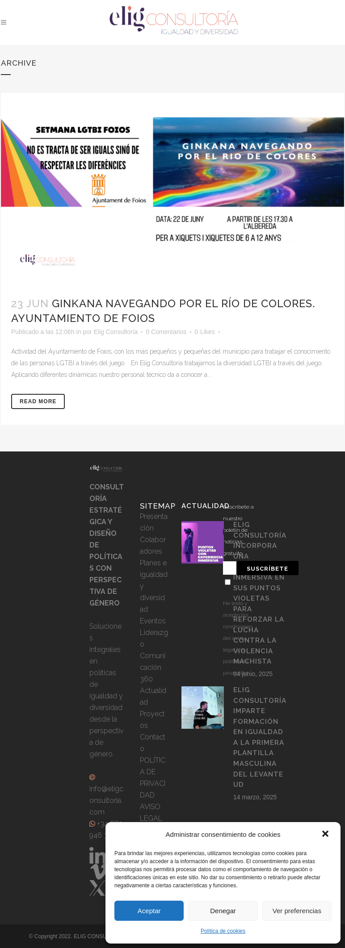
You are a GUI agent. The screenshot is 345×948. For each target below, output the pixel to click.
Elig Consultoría (115, 331)
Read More (38, 401)
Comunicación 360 (152, 667)
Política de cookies (223, 931)
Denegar (223, 911)
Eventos (153, 621)
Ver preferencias (297, 911)
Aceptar (149, 911)
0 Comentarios (166, 331)
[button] (326, 834)
